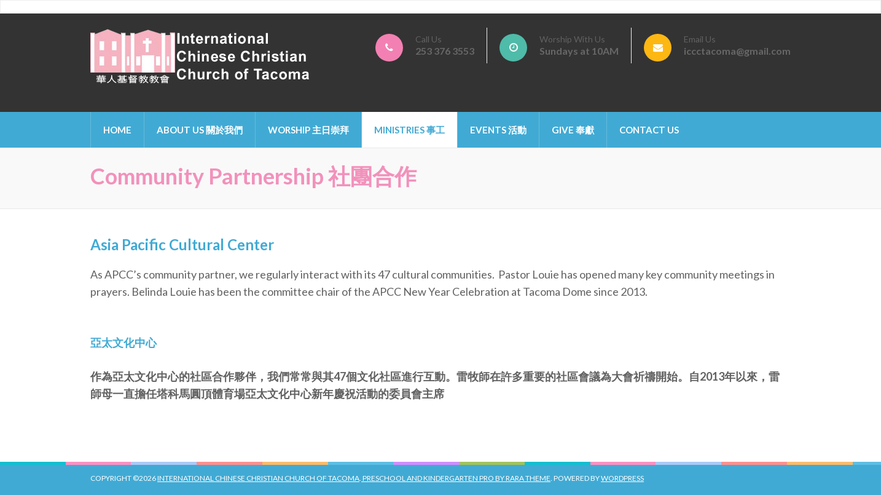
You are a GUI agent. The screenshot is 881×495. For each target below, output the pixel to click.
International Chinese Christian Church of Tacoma (258, 478)
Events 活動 (498, 129)
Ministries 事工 (409, 129)
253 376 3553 (444, 51)
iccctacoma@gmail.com (737, 51)
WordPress (622, 478)
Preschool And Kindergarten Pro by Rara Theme (455, 478)
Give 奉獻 (573, 129)
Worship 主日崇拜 (308, 129)
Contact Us (649, 129)
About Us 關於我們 (200, 129)
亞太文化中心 (123, 342)
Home (117, 129)
